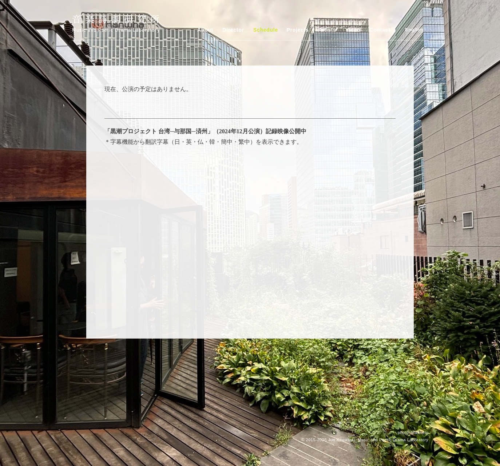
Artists (327, 30)
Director (233, 30)
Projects (298, 30)
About (205, 30)
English (414, 29)
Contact (379, 30)
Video (352, 30)
